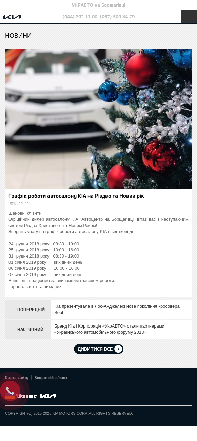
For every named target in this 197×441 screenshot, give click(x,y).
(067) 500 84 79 (117, 16)
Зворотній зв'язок (51, 377)
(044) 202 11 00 (80, 16)
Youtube (37, 388)
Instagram (47, 388)
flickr (56, 388)
